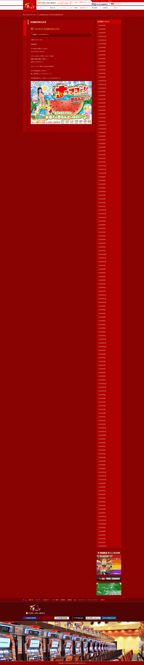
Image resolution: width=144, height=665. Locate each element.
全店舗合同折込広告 (43, 14)
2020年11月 (103, 258)
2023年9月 (102, 132)
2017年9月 (102, 395)
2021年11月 (103, 214)
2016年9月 (102, 439)
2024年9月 (102, 92)
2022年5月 (102, 191)
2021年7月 (102, 228)
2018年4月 (102, 369)
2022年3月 (102, 199)
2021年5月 (102, 236)
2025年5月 (102, 62)
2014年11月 (103, 520)
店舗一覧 (31, 600)
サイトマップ (96, 1)
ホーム (24, 600)
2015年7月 (102, 491)
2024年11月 (103, 84)
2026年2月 (102, 29)
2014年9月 (102, 527)
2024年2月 (102, 118)
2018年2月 (102, 376)
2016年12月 (103, 428)
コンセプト (38, 600)
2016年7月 (102, 446)
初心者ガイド (46, 600)
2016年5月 (102, 454)
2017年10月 (103, 391)
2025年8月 (102, 51)
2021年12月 (103, 210)
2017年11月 (103, 387)
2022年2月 (102, 202)
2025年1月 (102, 77)
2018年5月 (102, 365)
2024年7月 (102, 99)
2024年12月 (103, 81)
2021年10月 (103, 217)
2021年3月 (102, 243)
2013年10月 (103, 546)
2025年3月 (102, 70)
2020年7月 (102, 273)
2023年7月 (102, 140)
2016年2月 (102, 465)
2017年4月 (102, 413)
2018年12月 (103, 339)
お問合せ (110, 1)
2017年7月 (102, 402)
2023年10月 (103, 129)
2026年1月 (102, 33)
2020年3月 (102, 284)
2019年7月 (102, 313)
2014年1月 (102, 542)
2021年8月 (102, 225)
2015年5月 (102, 498)
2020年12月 (103, 254)
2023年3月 (102, 154)
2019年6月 (102, 317)
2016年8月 (102, 443)
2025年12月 (103, 36)
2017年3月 (102, 417)
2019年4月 (102, 324)
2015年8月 (102, 487)
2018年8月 (102, 354)
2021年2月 (102, 247)
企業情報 (69, 600)
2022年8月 (102, 180)
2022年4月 (102, 195)
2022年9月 (102, 177)
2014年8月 (102, 531)
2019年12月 (103, 295)
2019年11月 (103, 298)
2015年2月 (102, 509)
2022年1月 (102, 206)
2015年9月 (102, 483)
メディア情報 (55, 600)
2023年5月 (102, 147)
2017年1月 (102, 424)
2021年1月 (102, 250)
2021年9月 (102, 221)
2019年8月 (102, 310)
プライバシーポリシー (92, 600)
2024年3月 (102, 114)
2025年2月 (102, 73)
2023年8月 (102, 136)
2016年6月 (102, 450)
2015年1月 (102, 513)
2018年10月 (103, 346)
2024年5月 (102, 106)
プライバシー (103, 1)
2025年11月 (103, 40)
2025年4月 (102, 66)
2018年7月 (102, 358)
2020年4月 (102, 280)
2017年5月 (102, 409)
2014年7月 (102, 535)
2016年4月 (102, 457)
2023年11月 (103, 125)
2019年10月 (103, 302)
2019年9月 (102, 306)
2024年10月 (103, 88)
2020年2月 (102, 287)
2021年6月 (102, 232)
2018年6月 (102, 361)
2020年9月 (102, 265)
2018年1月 (102, 380)
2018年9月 (102, 350)
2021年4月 (102, 239)
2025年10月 (103, 44)
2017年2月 (102, 420)
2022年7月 (102, 184)
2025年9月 (102, 47)
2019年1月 (102, 335)
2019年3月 (102, 328)
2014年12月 (103, 516)
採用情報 (63, 600)
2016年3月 (102, 461)
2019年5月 (102, 321)
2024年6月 (102, 103)
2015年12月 (103, 472)
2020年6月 (102, 276)
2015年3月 (102, 505)
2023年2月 (102, 158)
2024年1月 (102, 121)
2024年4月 (102, 110)
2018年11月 (103, 343)
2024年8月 (102, 95)
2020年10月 (103, 262)
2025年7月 (102, 55)
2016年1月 (102, 468)
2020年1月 (102, 291)
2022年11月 (103, 169)
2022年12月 (103, 166)
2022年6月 (102, 188)
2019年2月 (102, 332)
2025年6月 (102, 58)
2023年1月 (102, 162)
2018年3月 (102, 372)
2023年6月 (102, 143)
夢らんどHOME (26, 14)
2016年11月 (103, 431)
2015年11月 (103, 476)
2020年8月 (102, 269)
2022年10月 (103, 173)
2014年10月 (103, 524)
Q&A (75, 600)
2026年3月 (102, 25)
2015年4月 (102, 502)
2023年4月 (102, 151)
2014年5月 (102, 539)
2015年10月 (103, 479)
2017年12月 (103, 383)
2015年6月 (102, 494)
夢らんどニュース (34, 14)
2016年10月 (103, 435)
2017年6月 (102, 406)
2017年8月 (102, 398)
